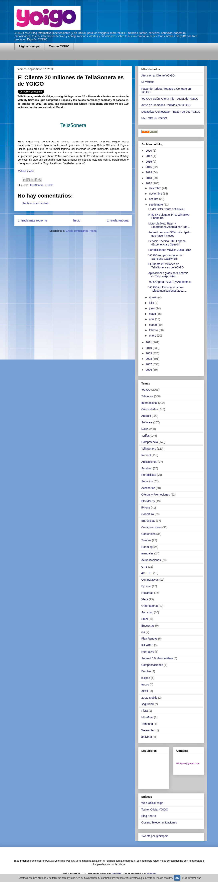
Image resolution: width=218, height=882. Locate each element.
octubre (154, 199)
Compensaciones (152, 664)
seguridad (147, 704)
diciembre (155, 188)
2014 (149, 172)
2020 (149, 150)
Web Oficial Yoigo (152, 803)
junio (152, 308)
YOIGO (49, 185)
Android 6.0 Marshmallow (157, 658)
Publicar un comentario (36, 203)
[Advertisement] (61, 57)
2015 (149, 167)
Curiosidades (149, 409)
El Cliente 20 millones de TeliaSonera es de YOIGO (166, 265)
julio (152, 302)
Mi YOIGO (147, 82)
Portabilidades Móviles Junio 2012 (169, 249)
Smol (144, 619)
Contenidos (148, 533)
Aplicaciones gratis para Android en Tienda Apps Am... (168, 274)
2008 (149, 358)
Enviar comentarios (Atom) (81, 230)
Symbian (146, 468)
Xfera (144, 599)
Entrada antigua (117, 220)
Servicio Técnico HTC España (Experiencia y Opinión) (166, 242)
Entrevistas (148, 520)
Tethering (147, 723)
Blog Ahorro (148, 815)
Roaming (147, 546)
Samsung (147, 612)
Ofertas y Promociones (155, 494)
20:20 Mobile (149, 697)
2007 (149, 364)
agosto (153, 297)
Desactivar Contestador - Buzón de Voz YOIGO (170, 111)
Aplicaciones (149, 461)
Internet (146, 455)
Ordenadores (149, 605)
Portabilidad (148, 474)
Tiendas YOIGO (59, 46)
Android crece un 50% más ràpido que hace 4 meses (169, 234)
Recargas (147, 592)
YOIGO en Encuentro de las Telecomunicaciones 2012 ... (167, 289)
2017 (149, 156)
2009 (149, 353)
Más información (191, 877)
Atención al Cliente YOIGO (158, 75)
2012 (149, 183)
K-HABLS (147, 645)
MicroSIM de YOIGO (154, 118)
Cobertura (147, 514)
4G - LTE (147, 573)
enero (153, 335)
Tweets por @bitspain (154, 836)
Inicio (76, 220)
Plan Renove (149, 638)
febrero (154, 330)
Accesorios (148, 488)
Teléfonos (147, 396)
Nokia (145, 429)
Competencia (149, 442)
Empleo (146, 671)
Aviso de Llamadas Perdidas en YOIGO (166, 105)
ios (143, 632)
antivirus (146, 736)
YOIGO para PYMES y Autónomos (169, 281)
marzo (153, 324)
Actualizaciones (151, 560)
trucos (145, 684)
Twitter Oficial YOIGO (154, 809)
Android (146, 415)
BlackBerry (148, 501)
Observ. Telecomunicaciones (159, 822)
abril (152, 319)
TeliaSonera (37, 185)
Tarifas (145, 435)
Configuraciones (151, 527)
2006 (149, 369)
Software (146, 422)
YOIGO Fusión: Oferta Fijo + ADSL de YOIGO (169, 98)
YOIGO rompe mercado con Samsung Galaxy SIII (165, 257)
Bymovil (146, 586)
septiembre (156, 204)
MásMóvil (147, 717)
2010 (149, 348)
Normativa (147, 651)
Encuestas (147, 625)
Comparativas (150, 579)
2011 (149, 342)
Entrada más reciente (32, 220)
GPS (144, 566)
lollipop (145, 677)
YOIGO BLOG (26, 170)
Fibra (144, 710)
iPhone (145, 507)
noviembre (156, 193)
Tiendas (146, 540)
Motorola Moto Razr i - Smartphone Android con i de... (169, 225)
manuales (147, 553)
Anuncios (147, 481)
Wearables (148, 730)
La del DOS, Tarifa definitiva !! (166, 209)
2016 (149, 161)
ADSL (145, 691)
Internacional (149, 402)
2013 (149, 178)
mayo (153, 313)
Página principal (29, 46)
